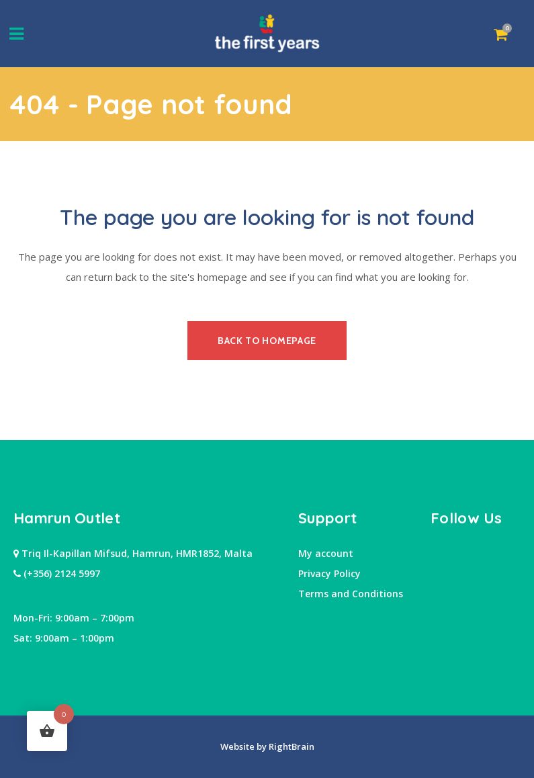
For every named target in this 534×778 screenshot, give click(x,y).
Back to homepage (267, 341)
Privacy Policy (329, 573)
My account (325, 553)
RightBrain (290, 746)
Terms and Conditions (350, 593)
